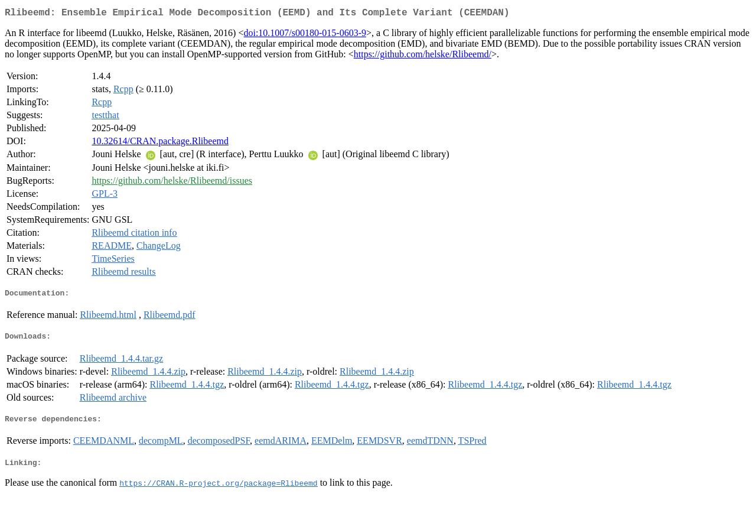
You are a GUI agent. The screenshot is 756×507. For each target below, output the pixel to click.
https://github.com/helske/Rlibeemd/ (422, 56)
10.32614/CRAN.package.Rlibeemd (160, 143)
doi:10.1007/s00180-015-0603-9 (304, 35)
